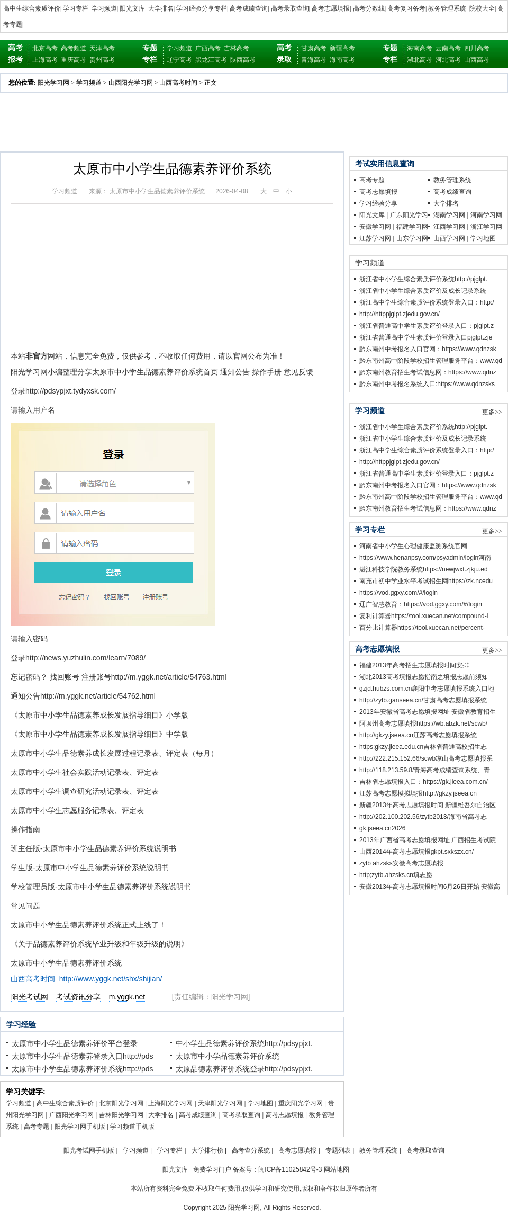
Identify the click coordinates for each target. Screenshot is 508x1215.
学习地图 (260, 1103)
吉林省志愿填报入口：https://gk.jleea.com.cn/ (423, 781)
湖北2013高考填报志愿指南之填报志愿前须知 (423, 677)
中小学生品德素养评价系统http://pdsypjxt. (244, 1043)
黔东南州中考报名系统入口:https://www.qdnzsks (427, 384)
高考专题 (36, 1126)
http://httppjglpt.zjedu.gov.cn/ (399, 314)
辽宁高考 (179, 60)
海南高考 (342, 60)
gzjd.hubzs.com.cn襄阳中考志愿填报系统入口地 (426, 688)
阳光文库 (132, 8)
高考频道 (73, 48)
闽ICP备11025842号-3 (290, 1169)
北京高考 (45, 48)
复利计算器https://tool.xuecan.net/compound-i (423, 616)
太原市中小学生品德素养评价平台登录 (75, 1043)
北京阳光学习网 (121, 1103)
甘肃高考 (313, 48)
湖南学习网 (449, 215)
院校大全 (482, 8)
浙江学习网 (486, 226)
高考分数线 (369, 8)
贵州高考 (102, 60)
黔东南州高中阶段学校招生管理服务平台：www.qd (430, 360)
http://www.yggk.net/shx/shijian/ (110, 979)
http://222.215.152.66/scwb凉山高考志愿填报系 (426, 758)
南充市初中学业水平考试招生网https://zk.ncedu (426, 581)
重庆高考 (73, 60)
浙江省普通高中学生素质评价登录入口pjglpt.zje (425, 337)
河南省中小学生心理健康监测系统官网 (413, 546)
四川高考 (476, 48)
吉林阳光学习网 (121, 1115)
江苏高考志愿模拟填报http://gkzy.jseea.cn (418, 793)
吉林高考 (236, 48)
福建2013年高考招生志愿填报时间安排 (414, 665)
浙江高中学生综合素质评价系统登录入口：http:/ (426, 302)
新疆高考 (342, 48)
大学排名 (161, 8)
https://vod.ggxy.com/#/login (398, 592)
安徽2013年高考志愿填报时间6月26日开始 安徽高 (429, 886)
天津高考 (102, 48)
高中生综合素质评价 (31, 8)
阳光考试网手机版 (89, 1150)
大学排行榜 (207, 1150)
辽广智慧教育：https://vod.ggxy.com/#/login (420, 604)
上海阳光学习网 (170, 1103)
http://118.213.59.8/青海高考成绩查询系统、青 (424, 770)
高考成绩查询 (249, 8)
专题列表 (338, 1150)
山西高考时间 (178, 82)
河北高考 (448, 60)
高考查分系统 (251, 1150)
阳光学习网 (53, 82)
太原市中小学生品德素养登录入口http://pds (82, 1056)
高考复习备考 (406, 8)
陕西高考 (243, 60)
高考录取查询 (290, 8)
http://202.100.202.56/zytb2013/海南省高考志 (423, 816)
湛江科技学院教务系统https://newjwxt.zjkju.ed (423, 569)
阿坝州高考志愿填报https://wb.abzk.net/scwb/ (423, 723)
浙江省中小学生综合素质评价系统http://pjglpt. (423, 279)
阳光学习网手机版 (80, 1126)
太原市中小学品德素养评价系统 (227, 1056)
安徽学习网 (375, 226)
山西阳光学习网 (130, 82)
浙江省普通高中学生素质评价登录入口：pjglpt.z (426, 325)
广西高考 (208, 48)
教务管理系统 (447, 8)
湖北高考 (419, 60)
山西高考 (476, 60)
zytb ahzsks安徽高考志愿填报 (401, 863)
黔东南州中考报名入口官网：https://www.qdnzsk (427, 349)
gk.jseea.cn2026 (382, 828)
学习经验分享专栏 (201, 8)
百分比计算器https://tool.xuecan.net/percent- (422, 627)
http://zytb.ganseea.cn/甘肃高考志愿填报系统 (423, 700)
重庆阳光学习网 (300, 1103)
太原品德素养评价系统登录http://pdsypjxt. (244, 1069)
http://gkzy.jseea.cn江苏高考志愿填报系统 (418, 735)
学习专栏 (75, 8)
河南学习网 (486, 215)
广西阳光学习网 (71, 1115)
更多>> (492, 412)
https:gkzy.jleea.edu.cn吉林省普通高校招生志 (423, 747)
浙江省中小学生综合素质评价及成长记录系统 (422, 290)
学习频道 (104, 8)
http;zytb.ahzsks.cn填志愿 (395, 875)
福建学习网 (412, 226)
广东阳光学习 (409, 215)
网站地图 (336, 1169)
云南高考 (448, 48)
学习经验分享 (378, 203)
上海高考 (45, 60)
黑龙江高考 (211, 60)
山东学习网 (412, 238)
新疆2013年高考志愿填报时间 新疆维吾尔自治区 (427, 805)
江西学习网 (449, 226)
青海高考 (313, 60)
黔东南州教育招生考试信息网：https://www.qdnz (427, 372)
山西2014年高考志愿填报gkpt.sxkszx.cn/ (416, 851)
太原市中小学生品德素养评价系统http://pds (82, 1069)
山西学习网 (449, 238)
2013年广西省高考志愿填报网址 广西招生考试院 (427, 840)
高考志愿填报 (331, 8)
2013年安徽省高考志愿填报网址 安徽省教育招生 (427, 712)
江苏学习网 (375, 238)
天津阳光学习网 (220, 1103)
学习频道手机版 (132, 1126)
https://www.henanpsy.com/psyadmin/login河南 (425, 557)
